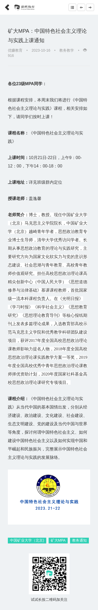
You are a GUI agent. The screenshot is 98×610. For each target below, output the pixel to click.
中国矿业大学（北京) (27, 540)
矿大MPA (58, 540)
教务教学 (66, 50)
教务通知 (79, 540)
